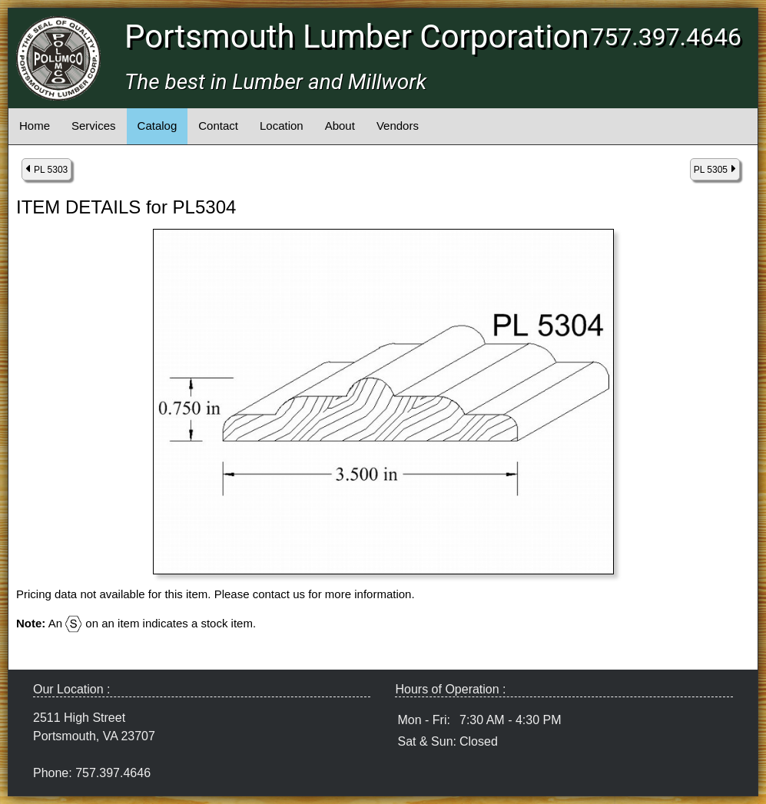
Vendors (397, 125)
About (340, 125)
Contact (218, 125)
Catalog (157, 125)
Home (34, 125)
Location (281, 125)
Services (93, 125)
